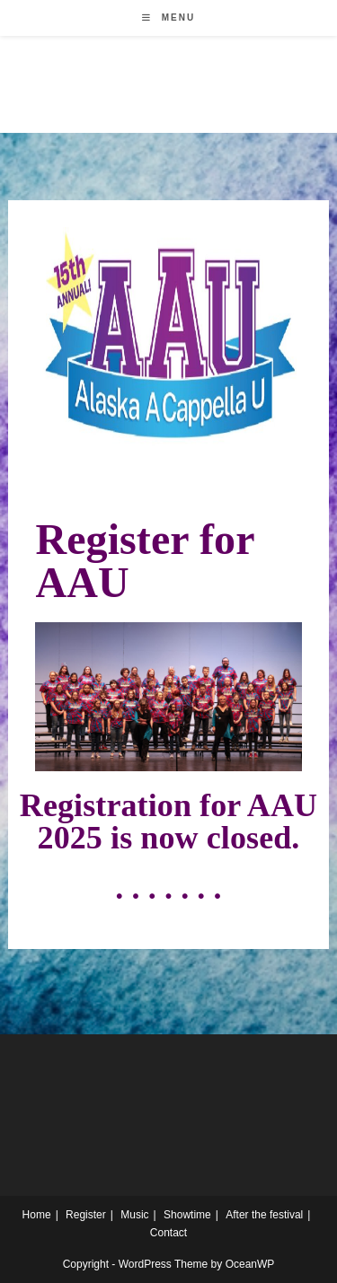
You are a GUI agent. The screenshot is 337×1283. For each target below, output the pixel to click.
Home (36, 1214)
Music (134, 1214)
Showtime (187, 1214)
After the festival (264, 1214)
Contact (168, 1232)
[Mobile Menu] (168, 17)
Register (86, 1214)
